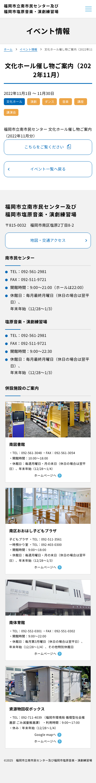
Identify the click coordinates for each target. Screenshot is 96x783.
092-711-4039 (31, 717)
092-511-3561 (51, 539)
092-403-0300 (51, 545)
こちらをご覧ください (44, 147)
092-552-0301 (31, 631)
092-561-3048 (31, 453)
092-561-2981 (34, 271)
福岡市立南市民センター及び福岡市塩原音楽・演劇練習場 (31, 9)
